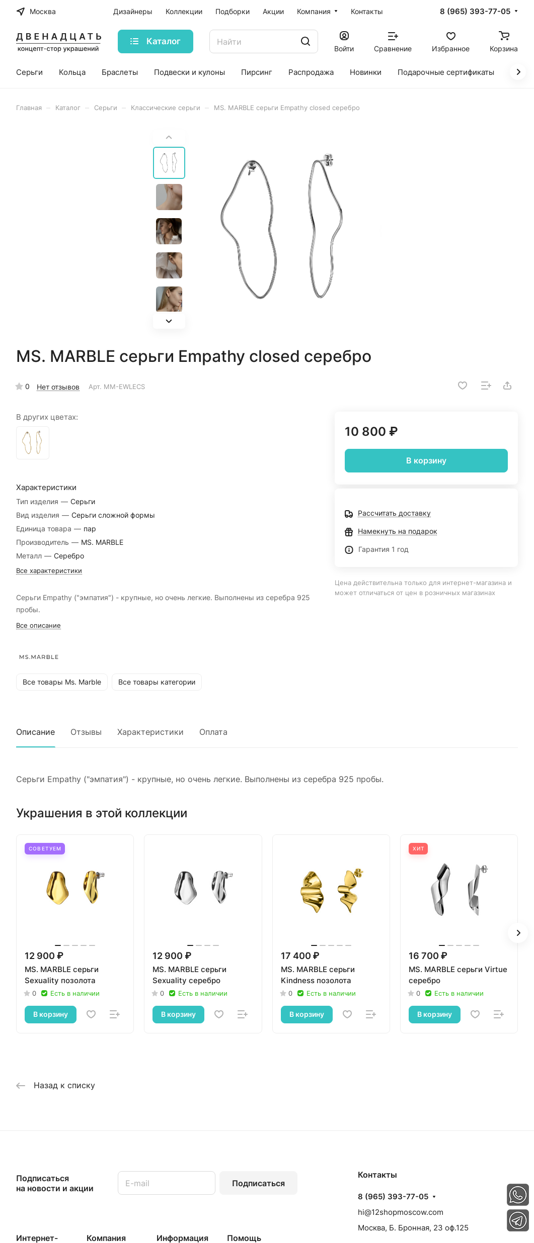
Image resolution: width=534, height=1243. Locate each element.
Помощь (244, 1238)
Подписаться (258, 1183)
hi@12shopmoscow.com (400, 1212)
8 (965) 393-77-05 (475, 11)
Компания (106, 1238)
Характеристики (150, 732)
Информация (182, 1238)
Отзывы (86, 732)
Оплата (213, 732)
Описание (35, 732)
